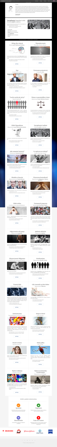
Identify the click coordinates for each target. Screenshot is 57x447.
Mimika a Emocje (17, 177)
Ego (17, 70)
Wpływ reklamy (17, 371)
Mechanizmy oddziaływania (17, 286)
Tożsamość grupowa (40, 203)
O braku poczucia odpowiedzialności (17, 205)
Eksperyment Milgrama (17, 258)
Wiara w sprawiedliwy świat (40, 97)
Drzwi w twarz (17, 343)
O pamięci (16, 372)
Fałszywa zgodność (17, 99)
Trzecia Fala (17, 284)
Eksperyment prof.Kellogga (40, 374)
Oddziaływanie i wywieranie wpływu (17, 260)
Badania (16, 45)
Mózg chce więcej (17, 43)
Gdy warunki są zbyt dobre (40, 284)
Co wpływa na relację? (40, 151)
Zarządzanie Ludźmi (40, 125)
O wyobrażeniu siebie (16, 72)
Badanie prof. (17, 153)
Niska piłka (40, 343)
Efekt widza (17, 203)
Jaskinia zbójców (40, 231)
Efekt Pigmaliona (17, 125)
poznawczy (40, 70)
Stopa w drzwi (40, 313)
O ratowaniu (40, 72)
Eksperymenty (40, 99)
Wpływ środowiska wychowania (40, 371)
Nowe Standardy (6, 1)
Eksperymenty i (40, 260)
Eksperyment (16, 233)
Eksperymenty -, (40, 180)
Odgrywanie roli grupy (17, 231)
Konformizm (40, 258)
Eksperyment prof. (16, 179)
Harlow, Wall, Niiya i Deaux (40, 153)
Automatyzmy (17, 313)
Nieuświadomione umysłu (16, 315)
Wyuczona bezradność (40, 177)
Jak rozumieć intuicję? (17, 151)
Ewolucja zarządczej (40, 127)
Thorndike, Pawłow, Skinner (40, 45)
